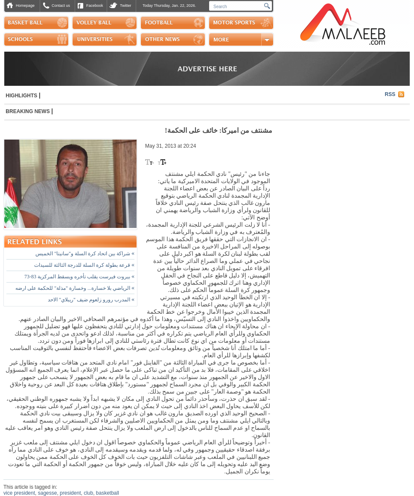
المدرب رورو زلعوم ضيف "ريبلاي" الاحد (91, 300)
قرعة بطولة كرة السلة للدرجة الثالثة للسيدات (84, 265)
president (70, 493)
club (88, 493)
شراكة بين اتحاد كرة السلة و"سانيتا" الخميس (84, 254)
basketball (107, 493)
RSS (390, 94)
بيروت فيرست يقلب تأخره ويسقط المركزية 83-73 (79, 277)
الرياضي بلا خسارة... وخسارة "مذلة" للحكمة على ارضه (74, 288)
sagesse (47, 493)
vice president (19, 493)
